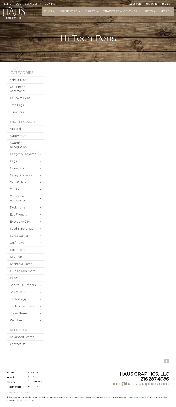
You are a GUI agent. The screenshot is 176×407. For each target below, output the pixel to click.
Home (10, 372)
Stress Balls (17, 292)
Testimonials (14, 386)
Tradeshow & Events (121, 13)
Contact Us (17, 344)
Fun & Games (19, 235)
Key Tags (16, 256)
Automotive (18, 136)
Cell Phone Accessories (17, 89)
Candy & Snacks (21, 175)
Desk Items (17, 207)
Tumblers (17, 112)
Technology (18, 299)
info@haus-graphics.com (141, 384)
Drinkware (70, 13)
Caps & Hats (18, 182)
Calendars (17, 168)
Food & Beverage (22, 228)
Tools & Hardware (22, 306)
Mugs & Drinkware (22, 271)
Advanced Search (22, 337)
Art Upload (34, 386)
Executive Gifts (20, 221)
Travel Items (18, 313)
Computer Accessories (17, 198)
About (10, 377)
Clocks (14, 189)
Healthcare (17, 249)
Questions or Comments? (19, 392)
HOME (7, 3)
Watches (16, 320)
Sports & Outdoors (23, 285)
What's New (18, 79)
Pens (150, 13)
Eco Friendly (18, 214)
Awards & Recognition (18, 145)
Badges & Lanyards (23, 154)
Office (91, 13)
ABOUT (18, 3)
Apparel (15, 128)
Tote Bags (17, 105)
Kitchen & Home (21, 264)
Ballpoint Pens (20, 98)
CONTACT (51, 3)
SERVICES (31, 3)
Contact (11, 382)
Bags (49, 13)
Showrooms (35, 381)
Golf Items (17, 242)
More (166, 13)
